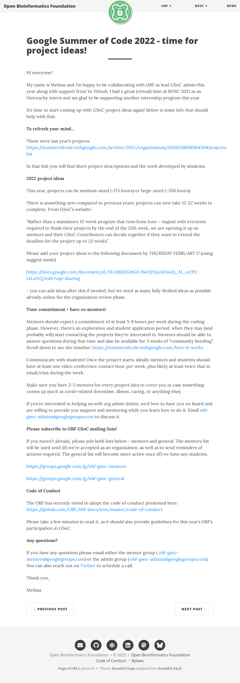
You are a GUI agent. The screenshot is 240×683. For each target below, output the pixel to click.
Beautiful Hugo (123, 668)
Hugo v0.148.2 (69, 668)
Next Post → (194, 609)
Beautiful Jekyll (170, 668)
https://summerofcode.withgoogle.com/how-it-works (147, 347)
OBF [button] (164, 11)
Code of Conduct (111, 660)
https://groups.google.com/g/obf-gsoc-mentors (76, 466)
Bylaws (138, 660)
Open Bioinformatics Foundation (40, 11)
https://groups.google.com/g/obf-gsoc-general (75, 478)
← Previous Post (50, 609)
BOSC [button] (199, 11)
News (231, 11)
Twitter (87, 565)
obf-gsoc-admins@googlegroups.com (168, 559)
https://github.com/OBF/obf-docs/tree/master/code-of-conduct (94, 509)
